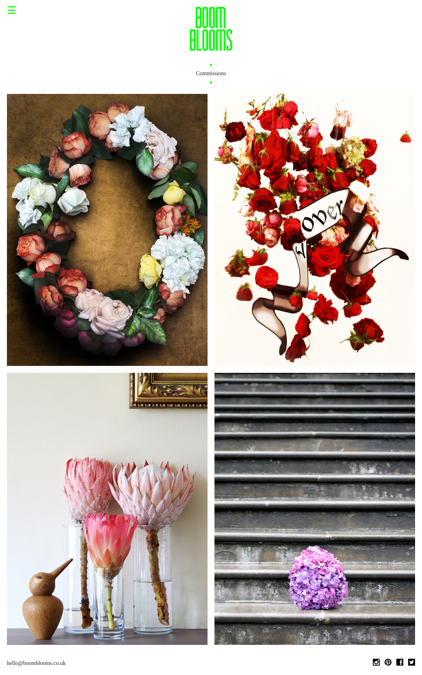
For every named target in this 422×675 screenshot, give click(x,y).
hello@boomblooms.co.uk (36, 663)
